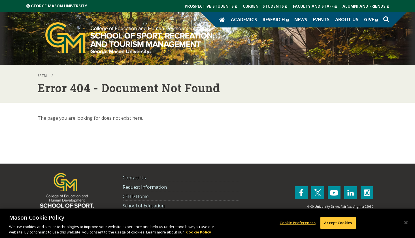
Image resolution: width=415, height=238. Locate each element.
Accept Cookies (338, 222)
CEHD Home (136, 196)
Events (321, 19)
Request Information (145, 187)
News (300, 19)
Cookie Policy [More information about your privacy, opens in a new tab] (198, 232)
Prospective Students (212, 6)
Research (277, 19)
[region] (207, 223)
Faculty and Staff (316, 6)
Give (372, 19)
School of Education (144, 206)
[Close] (406, 222)
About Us (346, 19)
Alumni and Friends (367, 6)
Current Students (266, 6)
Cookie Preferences (297, 222)
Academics (244, 19)
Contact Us (134, 178)
